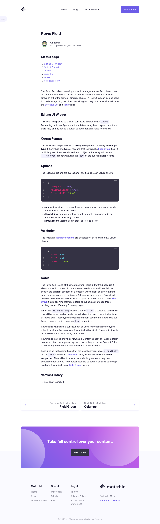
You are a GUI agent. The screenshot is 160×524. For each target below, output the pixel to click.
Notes (47, 77)
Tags (66, 104)
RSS (53, 499)
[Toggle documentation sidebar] (3, 19)
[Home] (23, 9)
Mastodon (56, 490)
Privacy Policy (78, 495)
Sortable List (51, 104)
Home (64, 9)
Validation (49, 74)
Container (72, 354)
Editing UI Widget (53, 64)
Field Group (104, 148)
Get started (130, 9)
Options (48, 70)
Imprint (74, 490)
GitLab (54, 495)
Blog (75, 9)
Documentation (92, 9)
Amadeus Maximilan (110, 499)
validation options (65, 237)
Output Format (51, 67)
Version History (52, 80)
